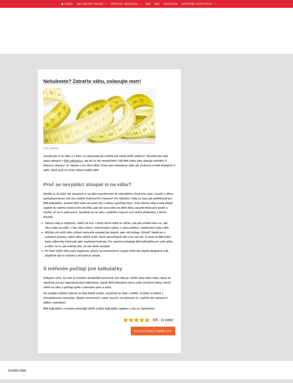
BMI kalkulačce (73, 160)
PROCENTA (170, 3)
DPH (157, 3)
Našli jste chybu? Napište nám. (153, 330)
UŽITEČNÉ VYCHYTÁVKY (198, 3)
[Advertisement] (146, 35)
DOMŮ (69, 3)
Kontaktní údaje (17, 370)
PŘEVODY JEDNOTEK (126, 3)
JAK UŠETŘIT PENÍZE (91, 3)
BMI (148, 3)
